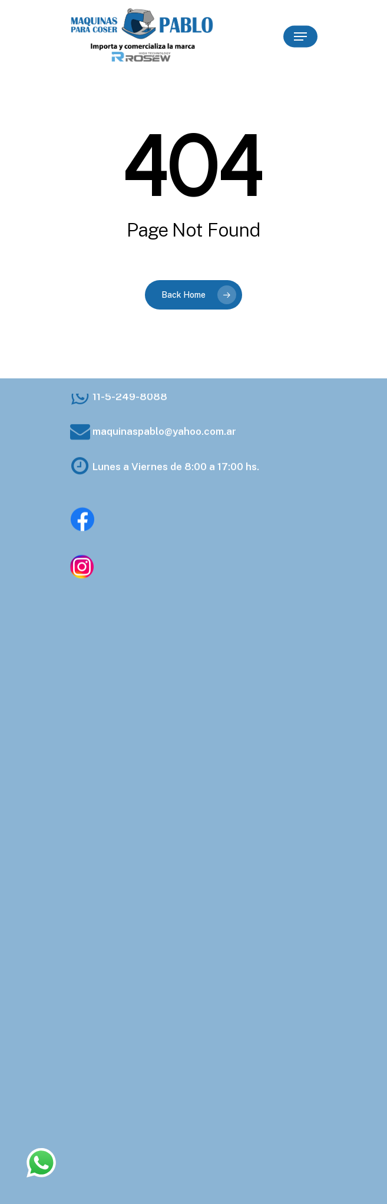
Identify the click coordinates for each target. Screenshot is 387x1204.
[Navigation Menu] (300, 36)
